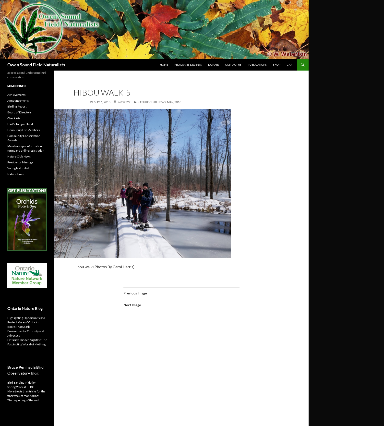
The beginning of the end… (24, 400)
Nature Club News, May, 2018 (159, 102)
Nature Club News (19, 156)
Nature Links (15, 174)
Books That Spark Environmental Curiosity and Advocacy (25, 331)
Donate (213, 64)
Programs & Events (188, 64)
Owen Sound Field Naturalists (36, 64)
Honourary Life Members (23, 130)
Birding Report (16, 106)
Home (164, 64)
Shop (276, 64)
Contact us (233, 64)
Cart (290, 64)
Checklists (13, 118)
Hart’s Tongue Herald (21, 124)
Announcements (18, 100)
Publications (257, 64)
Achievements (16, 95)
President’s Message (20, 162)
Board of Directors (19, 112)
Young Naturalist (18, 168)
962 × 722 (124, 102)
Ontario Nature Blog (25, 308)
